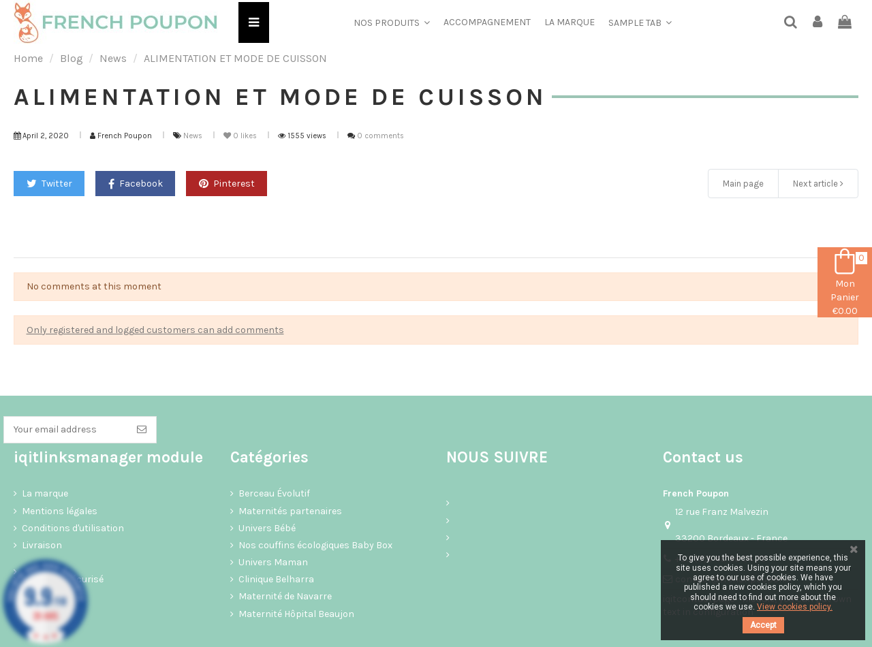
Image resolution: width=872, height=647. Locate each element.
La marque (45, 493)
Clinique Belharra (276, 579)
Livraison (42, 545)
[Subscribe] (141, 430)
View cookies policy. (794, 607)
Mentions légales (59, 511)
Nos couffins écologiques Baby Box (315, 545)
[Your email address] (65, 430)
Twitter (49, 183)
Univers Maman (273, 562)
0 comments (380, 135)
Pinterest (227, 183)
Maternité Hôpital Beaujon (296, 614)
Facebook (135, 183)
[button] (392, 22)
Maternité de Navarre (285, 596)
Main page (743, 183)
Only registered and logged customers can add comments (155, 330)
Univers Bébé (267, 528)
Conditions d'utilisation (73, 528)
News (193, 135)
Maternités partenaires (290, 511)
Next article (818, 183)
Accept (763, 625)
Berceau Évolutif (274, 493)
